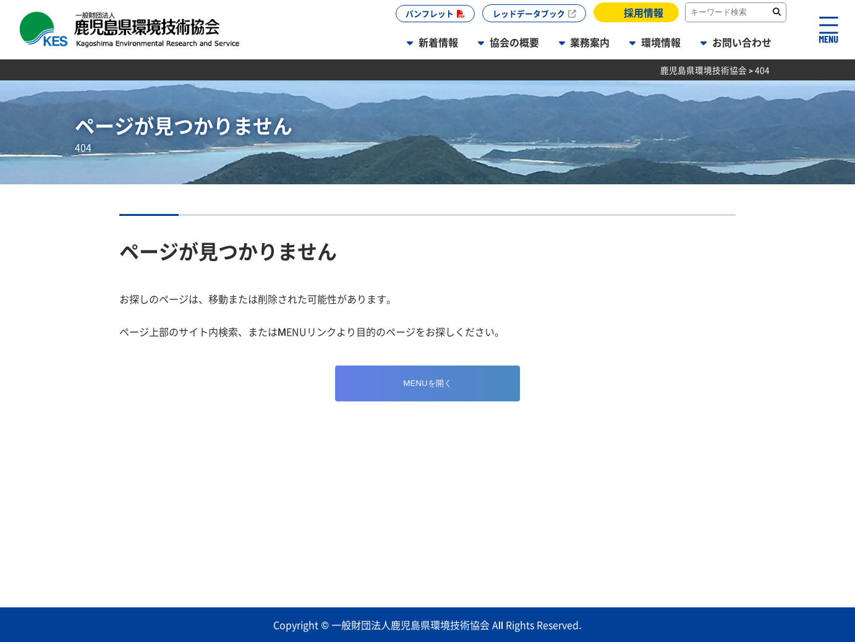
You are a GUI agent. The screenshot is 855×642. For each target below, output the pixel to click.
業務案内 (590, 42)
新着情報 (438, 42)
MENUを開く (427, 383)
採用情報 (643, 12)
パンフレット (430, 13)
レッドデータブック (529, 13)
